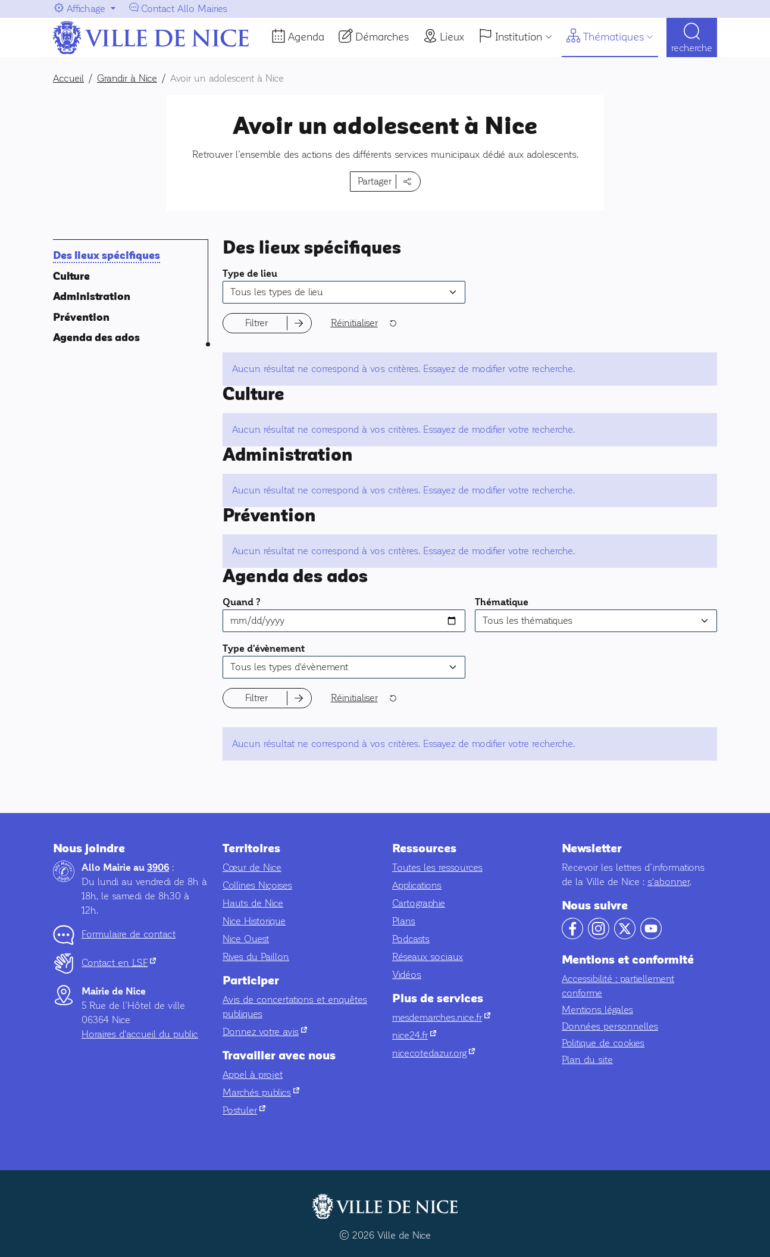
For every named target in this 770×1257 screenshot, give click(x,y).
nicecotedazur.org (433, 1053)
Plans (403, 921)
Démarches (382, 37)
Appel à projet (253, 1075)
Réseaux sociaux (427, 957)
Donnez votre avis (265, 1032)
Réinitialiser (354, 323)
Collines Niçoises (257, 885)
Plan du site (587, 1060)
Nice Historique (254, 921)
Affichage (86, 9)
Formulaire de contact (129, 934)
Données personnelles (610, 1026)
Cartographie (418, 903)
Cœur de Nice (252, 867)
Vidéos (406, 975)
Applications (417, 885)
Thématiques (613, 37)
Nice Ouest (246, 939)
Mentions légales (597, 1010)
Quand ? (242, 602)
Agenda (306, 37)
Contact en (119, 963)
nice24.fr (414, 1035)
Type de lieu (250, 273)
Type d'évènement (264, 648)
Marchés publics (261, 1092)
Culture (71, 276)
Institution (518, 37)
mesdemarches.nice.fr (441, 1017)
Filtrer (256, 323)
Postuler (244, 1110)
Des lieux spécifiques (106, 255)
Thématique (501, 602)
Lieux (452, 37)
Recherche (691, 48)
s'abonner (668, 882)
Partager (375, 181)
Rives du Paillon (256, 957)
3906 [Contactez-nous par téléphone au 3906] (158, 867)
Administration (91, 296)
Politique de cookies (603, 1043)
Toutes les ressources (437, 867)
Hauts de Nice (253, 903)
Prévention (81, 317)
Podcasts (411, 939)
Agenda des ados (96, 338)
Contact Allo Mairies (184, 9)
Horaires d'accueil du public (140, 1034)
